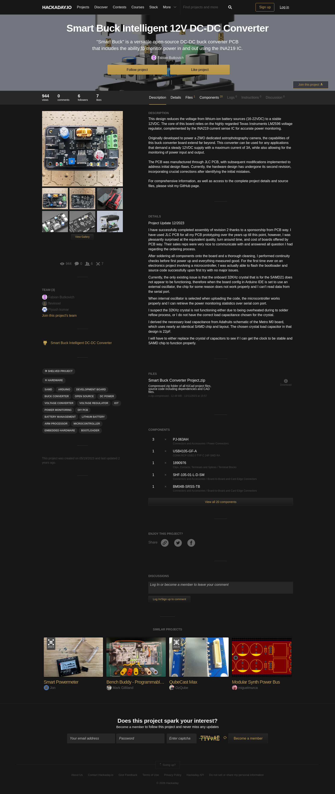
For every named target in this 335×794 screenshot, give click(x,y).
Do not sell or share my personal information (236, 775)
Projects (83, 7)
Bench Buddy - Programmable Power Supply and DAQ (158, 682)
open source (84, 396)
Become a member (130, 727)
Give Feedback (128, 775)
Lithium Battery (93, 416)
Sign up (265, 7)
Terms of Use (151, 775)
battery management (60, 416)
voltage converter (59, 403)
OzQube (178, 688)
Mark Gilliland (119, 688)
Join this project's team (59, 315)
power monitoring (58, 410)
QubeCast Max (183, 682)
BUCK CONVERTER (57, 396)
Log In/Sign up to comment (169, 599)
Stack (153, 7)
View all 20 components (221, 502)
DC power (107, 396)
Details (175, 97)
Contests (119, 7)
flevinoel (51, 303)
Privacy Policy (172, 775)
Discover (101, 7)
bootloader (90, 430)
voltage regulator (93, 403)
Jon (50, 688)
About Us (77, 775)
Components (211, 97)
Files (190, 97)
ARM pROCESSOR (56, 423)
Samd (48, 389)
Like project (200, 70)
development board (91, 389)
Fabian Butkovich (167, 58)
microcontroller (86, 423)
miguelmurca (245, 688)
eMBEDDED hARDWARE (60, 430)
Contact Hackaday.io (100, 775)
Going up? (167, 765)
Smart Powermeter (61, 682)
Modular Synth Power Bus (256, 682)
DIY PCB (83, 410)
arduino (64, 389)
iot (116, 403)
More (170, 7)
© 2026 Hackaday (167, 783)
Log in (284, 7)
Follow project (137, 70)
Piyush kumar (55, 309)
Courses (137, 7)
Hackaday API (195, 775)
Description (157, 97)
